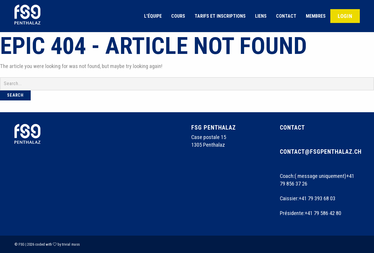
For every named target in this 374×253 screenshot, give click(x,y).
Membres (316, 16)
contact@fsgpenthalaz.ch (321, 151)
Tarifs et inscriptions (220, 16)
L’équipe (153, 16)
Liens (261, 16)
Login (345, 16)
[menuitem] (152, 16)
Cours (178, 16)
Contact (286, 16)
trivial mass (71, 244)
